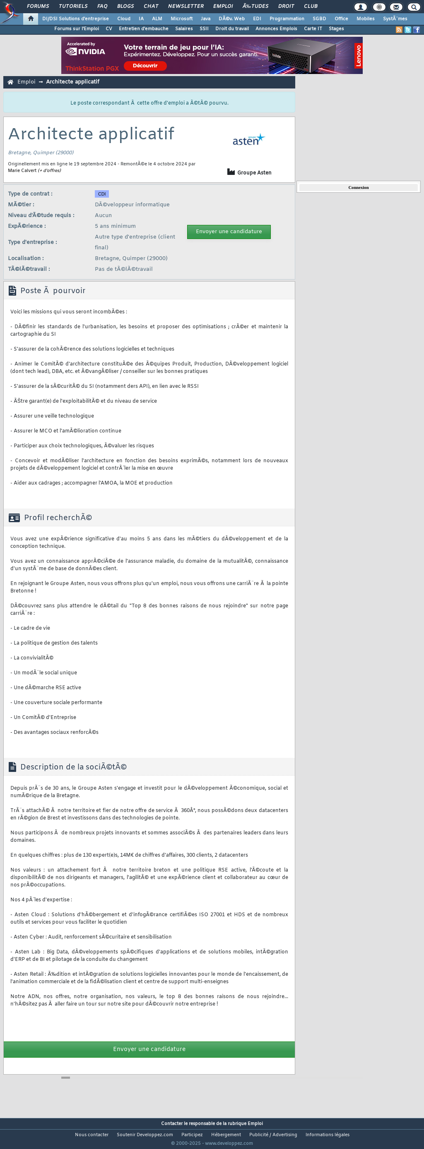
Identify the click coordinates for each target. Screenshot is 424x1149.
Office (341, 19)
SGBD (319, 19)
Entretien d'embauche (144, 29)
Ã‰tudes (255, 6)
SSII (204, 29)
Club (310, 6)
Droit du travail (232, 29)
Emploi (223, 6)
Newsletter (185, 6)
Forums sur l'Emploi (76, 29)
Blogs (125, 6)
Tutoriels (73, 6)
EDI (257, 19)
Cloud (123, 19)
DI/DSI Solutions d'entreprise (75, 19)
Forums (38, 6)
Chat (151, 6)
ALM (157, 19)
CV (109, 29)
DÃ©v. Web (232, 19)
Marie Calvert (22, 171)
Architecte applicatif (72, 82)
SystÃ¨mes (395, 19)
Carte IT (313, 29)
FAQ (102, 6)
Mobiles (366, 19)
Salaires (184, 29)
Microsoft (182, 19)
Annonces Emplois (276, 29)
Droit (286, 6)
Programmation (287, 19)
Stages (336, 29)
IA (141, 19)
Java (205, 19)
